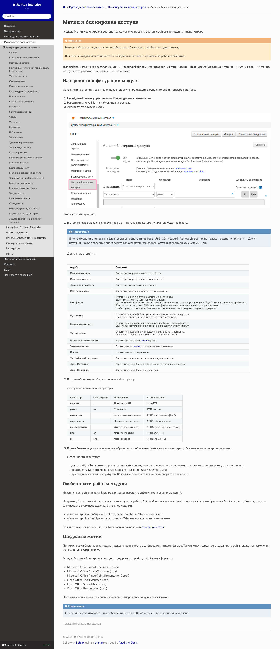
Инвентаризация (18, 152)
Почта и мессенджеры (21, 112)
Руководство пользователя (18, 42)
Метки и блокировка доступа (25, 173)
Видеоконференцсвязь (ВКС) (24, 209)
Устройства (15, 122)
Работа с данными (17, 232)
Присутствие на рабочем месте (25, 158)
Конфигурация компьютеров (21, 47)
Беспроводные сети (19, 168)
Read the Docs (128, 642)
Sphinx (80, 642)
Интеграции (13, 248)
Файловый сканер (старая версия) (26, 178)
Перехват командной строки (24, 214)
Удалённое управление (21, 142)
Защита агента (16, 193)
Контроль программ (19, 63)
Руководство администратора (21, 36)
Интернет (14, 107)
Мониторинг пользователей (24, 58)
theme (98, 642)
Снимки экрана (17, 81)
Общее (13, 53)
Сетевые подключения (21, 102)
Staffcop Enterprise (28, 4)
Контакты (9, 264)
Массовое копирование (21, 183)
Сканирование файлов (19, 243)
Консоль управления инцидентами (26, 238)
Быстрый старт (13, 31)
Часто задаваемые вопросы (20, 259)
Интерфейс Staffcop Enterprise (23, 227)
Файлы (12, 117)
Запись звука (15, 137)
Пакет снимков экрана (21, 86)
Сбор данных (16, 203)
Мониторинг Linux (18, 163)
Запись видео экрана (20, 147)
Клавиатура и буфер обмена (24, 91)
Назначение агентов (19, 198)
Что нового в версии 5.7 (18, 275)
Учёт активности (18, 76)
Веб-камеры (15, 132)
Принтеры (14, 127)
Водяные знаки (17, 96)
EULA (7, 269)
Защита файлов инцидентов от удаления (25, 220)
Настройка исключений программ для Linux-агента (29, 69)
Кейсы (9, 253)
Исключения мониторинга (23, 188)
